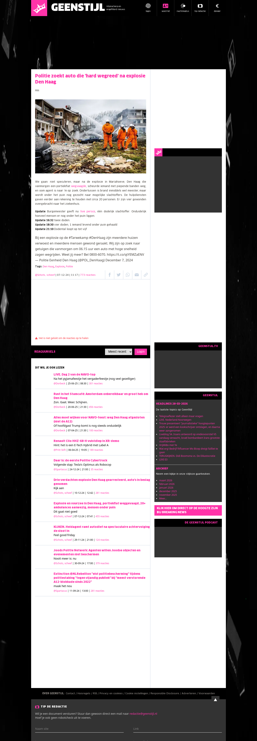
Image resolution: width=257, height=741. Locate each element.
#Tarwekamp (78, 237)
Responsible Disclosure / (166, 693)
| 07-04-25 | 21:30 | (84, 430)
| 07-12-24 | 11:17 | (76, 275)
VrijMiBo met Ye (168, 445)
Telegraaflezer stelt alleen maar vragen (181, 416)
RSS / (96, 693)
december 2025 (168, 491)
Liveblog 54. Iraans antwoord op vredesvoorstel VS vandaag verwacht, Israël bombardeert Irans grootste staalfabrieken (189, 438)
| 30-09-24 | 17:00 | (90, 563)
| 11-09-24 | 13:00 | (86, 590)
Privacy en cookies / (112, 693)
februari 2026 (166, 484)
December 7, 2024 (119, 260)
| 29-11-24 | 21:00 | (90, 540)
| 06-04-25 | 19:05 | (84, 450)
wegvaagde (78, 186)
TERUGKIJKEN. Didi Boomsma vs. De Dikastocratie (187, 456)
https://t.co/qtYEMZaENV (125, 254)
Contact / (72, 693)
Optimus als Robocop (97, 464)
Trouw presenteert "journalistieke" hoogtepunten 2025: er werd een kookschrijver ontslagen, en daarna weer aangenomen (189, 427)
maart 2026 (165, 480)
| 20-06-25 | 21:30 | (84, 407)
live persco (87, 211)
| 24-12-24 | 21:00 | (85, 469)
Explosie (59, 266)
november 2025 (168, 495)
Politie (69, 266)
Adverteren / (190, 693)
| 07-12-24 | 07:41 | (90, 516)
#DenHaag (97, 237)
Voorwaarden (207, 693)
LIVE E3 (163, 459)
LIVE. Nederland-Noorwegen (175, 419)
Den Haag (48, 266)
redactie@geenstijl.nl (143, 714)
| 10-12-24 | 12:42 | (90, 493)
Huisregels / (85, 693)
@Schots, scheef (45, 275)
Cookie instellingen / (138, 693)
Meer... (163, 498)
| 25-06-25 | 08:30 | (84, 383)
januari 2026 (166, 487)
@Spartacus (60, 469)
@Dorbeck (59, 383)
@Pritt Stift (60, 450)
